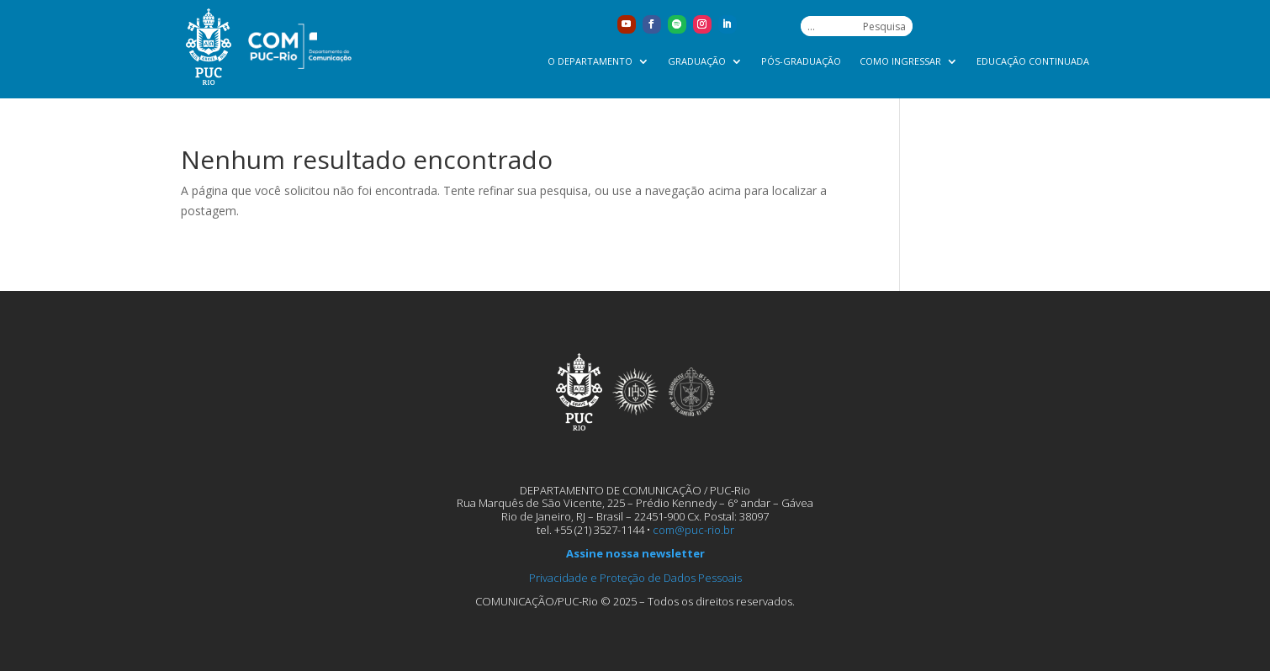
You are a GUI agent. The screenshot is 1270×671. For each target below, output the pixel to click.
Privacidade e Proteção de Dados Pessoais (635, 577)
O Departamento (590, 61)
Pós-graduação (801, 61)
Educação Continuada (1032, 61)
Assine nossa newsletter (635, 553)
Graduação (697, 61)
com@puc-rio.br (693, 529)
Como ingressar (900, 61)
